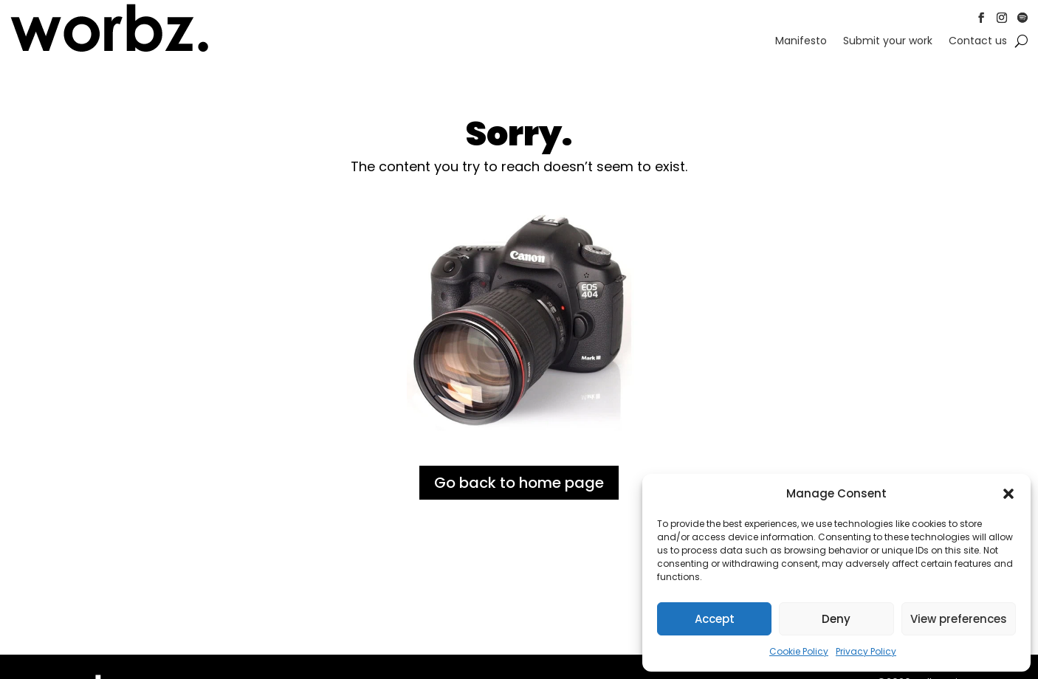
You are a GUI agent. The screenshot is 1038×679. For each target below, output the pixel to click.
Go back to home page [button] (519, 482)
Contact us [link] (978, 41)
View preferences (958, 619)
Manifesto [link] (801, 41)
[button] (1008, 493)
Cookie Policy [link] (798, 651)
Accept (715, 619)
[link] (109, 49)
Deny (836, 619)
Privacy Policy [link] (866, 651)
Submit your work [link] (887, 41)
